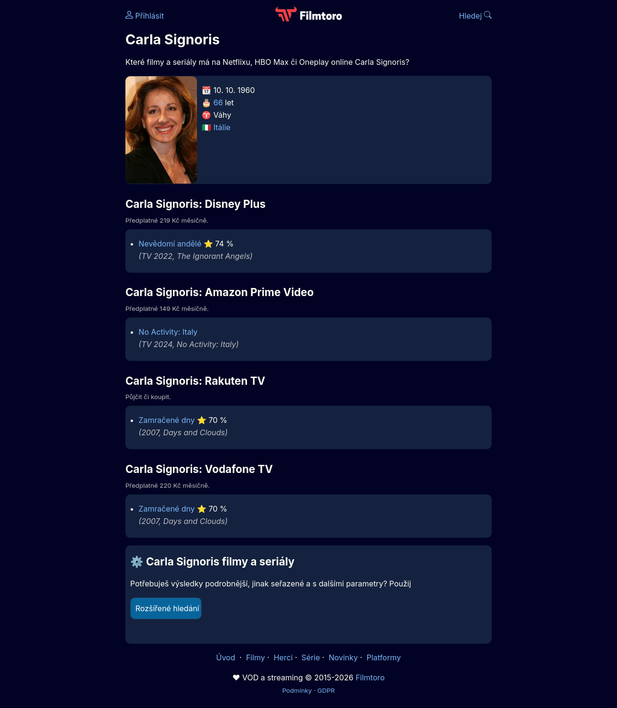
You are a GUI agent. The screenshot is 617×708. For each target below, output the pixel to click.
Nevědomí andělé (170, 243)
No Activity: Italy (168, 332)
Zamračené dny (167, 420)
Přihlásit (144, 16)
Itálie (222, 127)
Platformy (384, 657)
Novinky (343, 657)
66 (218, 102)
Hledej (475, 16)
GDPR (326, 690)
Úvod (226, 657)
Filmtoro (370, 677)
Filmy (255, 657)
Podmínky (297, 690)
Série (310, 657)
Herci (283, 657)
